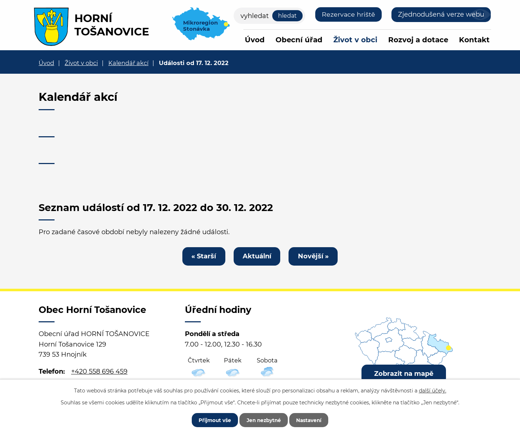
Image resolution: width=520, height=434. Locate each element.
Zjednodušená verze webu (441, 14)
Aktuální (257, 256)
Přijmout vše (212, 419)
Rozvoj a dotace (418, 39)
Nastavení (311, 419)
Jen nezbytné (263, 419)
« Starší (202, 256)
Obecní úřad (299, 39)
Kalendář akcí (128, 62)
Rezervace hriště (348, 14)
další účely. (432, 390)
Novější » (314, 256)
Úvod (255, 39)
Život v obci (355, 39)
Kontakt (474, 39)
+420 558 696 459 (99, 372)
